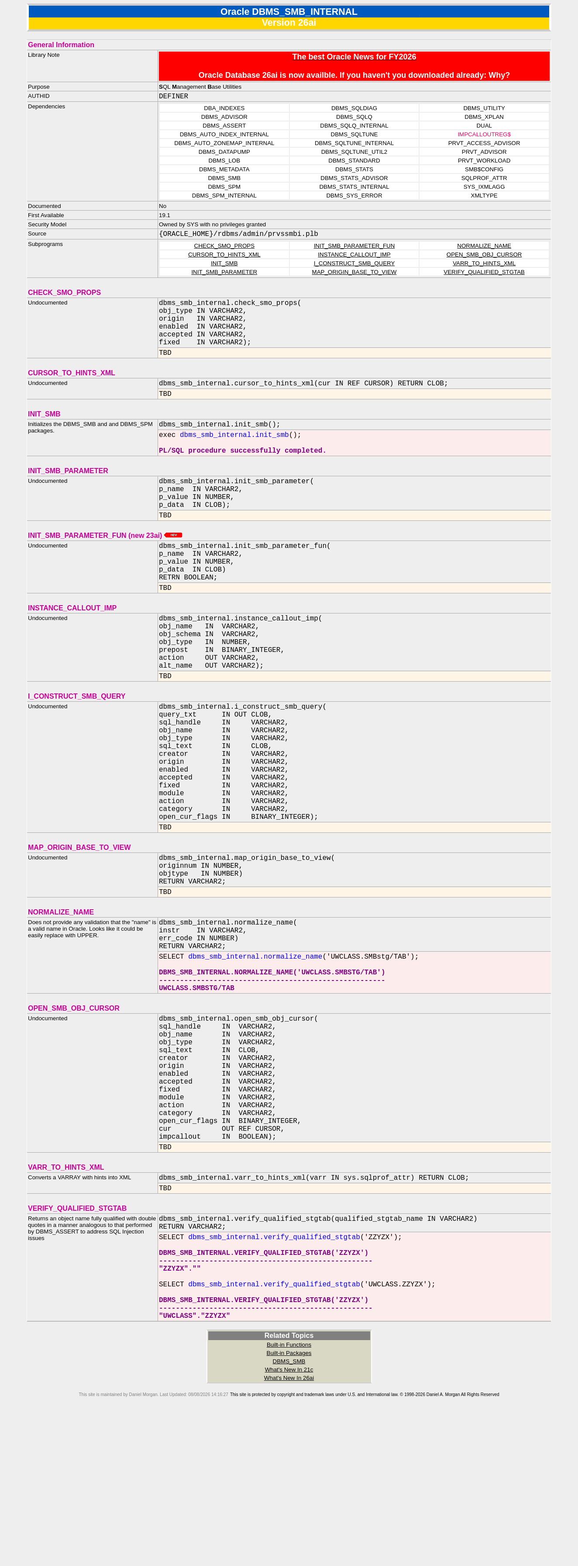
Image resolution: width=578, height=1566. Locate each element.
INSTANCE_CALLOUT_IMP (354, 254)
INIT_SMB (224, 263)
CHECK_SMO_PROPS (224, 246)
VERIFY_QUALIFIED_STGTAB (484, 272)
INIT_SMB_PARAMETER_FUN (354, 246)
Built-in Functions (289, 1493)
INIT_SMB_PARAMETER (224, 272)
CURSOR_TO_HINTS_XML (224, 254)
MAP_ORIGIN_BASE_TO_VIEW (354, 272)
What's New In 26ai (289, 1526)
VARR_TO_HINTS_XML (484, 263)
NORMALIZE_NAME (484, 246)
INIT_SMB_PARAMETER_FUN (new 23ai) (105, 561)
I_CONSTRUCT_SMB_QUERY (354, 263)
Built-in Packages (289, 1501)
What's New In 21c (289, 1518)
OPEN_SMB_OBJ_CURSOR (484, 254)
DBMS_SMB (289, 1510)
